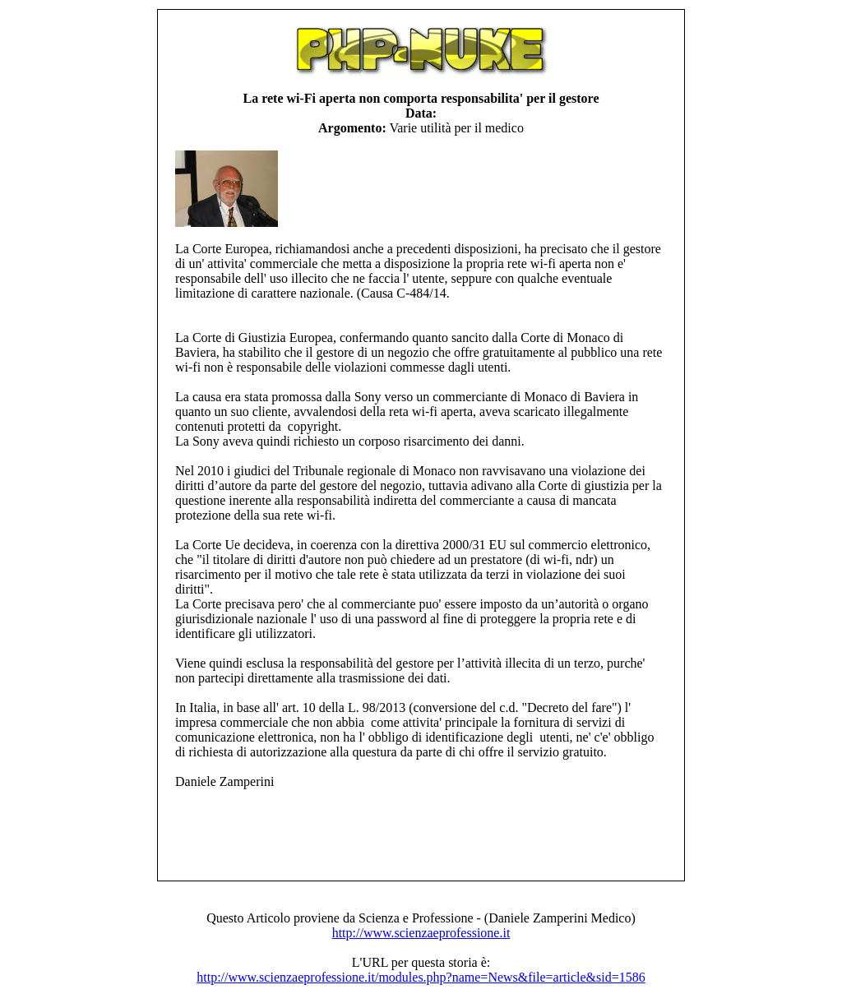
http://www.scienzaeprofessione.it (421, 933)
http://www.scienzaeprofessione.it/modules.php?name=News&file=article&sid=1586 (421, 977)
